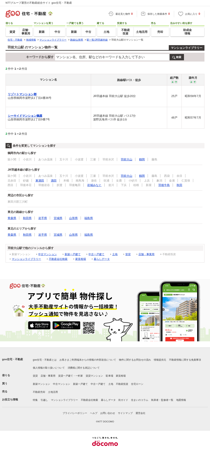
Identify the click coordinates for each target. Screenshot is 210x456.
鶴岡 (142, 159)
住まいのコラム (139, 400)
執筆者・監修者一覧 (162, 400)
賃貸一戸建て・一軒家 (70, 375)
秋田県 (27, 218)
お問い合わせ (107, 413)
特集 (35, 400)
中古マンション (47, 254)
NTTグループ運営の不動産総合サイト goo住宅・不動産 (39, 2)
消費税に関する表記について (84, 367)
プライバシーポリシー (75, 413)
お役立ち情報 (10, 399)
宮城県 (58, 218)
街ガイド (123, 400)
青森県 (12, 218)
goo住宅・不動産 (12, 359)
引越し (44, 400)
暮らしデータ (102, 259)
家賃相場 (80, 259)
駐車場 (109, 375)
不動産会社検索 (58, 259)
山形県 (73, 218)
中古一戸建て (96, 254)
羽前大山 (126, 159)
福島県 (88, 218)
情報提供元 (160, 359)
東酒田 (39, 180)
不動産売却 (39, 392)
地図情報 (181, 400)
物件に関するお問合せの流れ (135, 359)
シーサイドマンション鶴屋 (25, 115)
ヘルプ (93, 413)
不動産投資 (122, 384)
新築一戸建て (73, 254)
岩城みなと (94, 185)
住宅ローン (137, 384)
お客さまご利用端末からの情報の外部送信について (87, 359)
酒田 (54, 180)
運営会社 (140, 413)
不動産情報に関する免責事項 (185, 359)
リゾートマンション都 (22, 94)
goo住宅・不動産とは (45, 359)
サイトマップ (125, 413)
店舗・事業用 (146, 254)
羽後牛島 (164, 185)
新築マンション (41, 384)
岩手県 (42, 218)
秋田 (179, 185)
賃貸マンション (94, 375)
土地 (115, 254)
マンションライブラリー (186, 47)
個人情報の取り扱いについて (49, 367)
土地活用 (53, 392)
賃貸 (128, 254)
